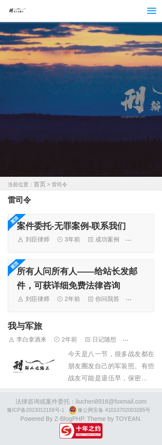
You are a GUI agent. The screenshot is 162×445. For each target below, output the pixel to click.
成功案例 (107, 239)
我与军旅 (25, 326)
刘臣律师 (37, 239)
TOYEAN (127, 418)
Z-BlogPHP (69, 418)
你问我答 (107, 298)
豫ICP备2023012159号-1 (35, 410)
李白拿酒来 (31, 339)
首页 (40, 184)
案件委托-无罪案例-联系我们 (71, 226)
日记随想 (104, 339)
